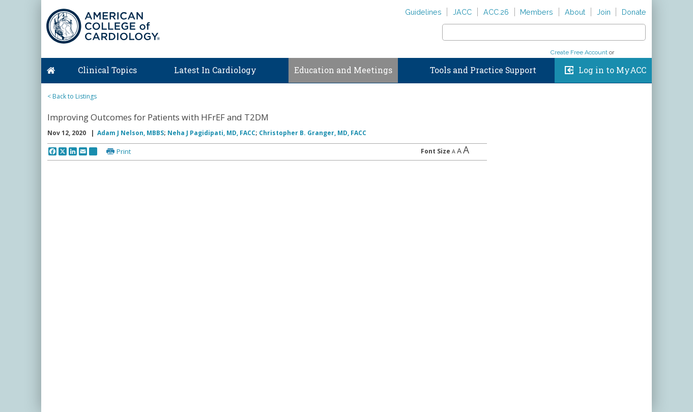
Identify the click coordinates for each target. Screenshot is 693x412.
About (575, 12)
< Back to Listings (72, 96)
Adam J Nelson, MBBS (130, 133)
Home (51, 68)
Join (604, 12)
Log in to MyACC (612, 70)
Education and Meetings (343, 70)
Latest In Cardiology (215, 70)
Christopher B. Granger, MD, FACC (312, 133)
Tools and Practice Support (483, 70)
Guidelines (423, 12)
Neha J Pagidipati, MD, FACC (211, 133)
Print (124, 151)
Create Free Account (579, 52)
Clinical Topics (107, 70)
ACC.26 (496, 12)
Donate (634, 12)
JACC (462, 12)
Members (536, 12)
